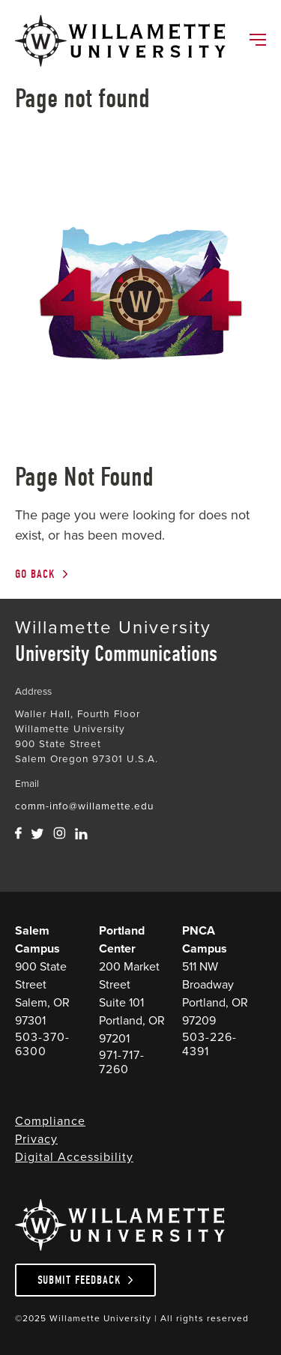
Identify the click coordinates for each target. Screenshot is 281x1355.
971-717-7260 (122, 1062)
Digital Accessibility (74, 1156)
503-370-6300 (42, 1044)
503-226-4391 (209, 1044)
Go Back (35, 574)
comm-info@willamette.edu (84, 805)
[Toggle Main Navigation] (257, 41)
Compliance (50, 1120)
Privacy (36, 1138)
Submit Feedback (79, 1280)
